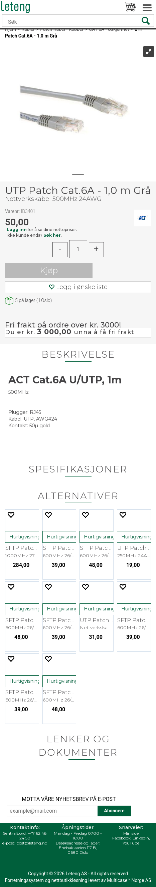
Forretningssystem (24, 880)
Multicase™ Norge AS (129, 880)
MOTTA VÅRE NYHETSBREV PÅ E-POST (69, 799)
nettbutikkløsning (69, 880)
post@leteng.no (31, 842)
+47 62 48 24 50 (33, 835)
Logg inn (17, 229)
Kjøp (49, 270)
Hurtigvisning (25, 537)
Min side (131, 833)
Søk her (52, 235)
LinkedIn (141, 837)
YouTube (131, 842)
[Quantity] (78, 249)
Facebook (121, 837)
